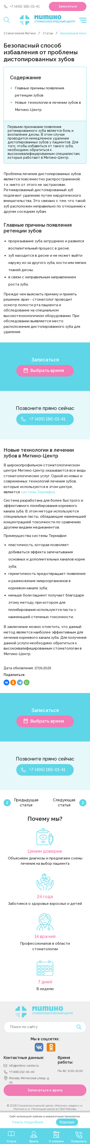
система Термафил (38, 492)
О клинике (56, 1141)
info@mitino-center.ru (24, 1065)
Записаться (67, 6)
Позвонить (79, 1141)
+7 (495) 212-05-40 (21, 1072)
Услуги (11, 1141)
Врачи (33, 1141)
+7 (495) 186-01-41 (24, 6)
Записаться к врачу (45, 1090)
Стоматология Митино (20, 33)
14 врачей (45, 936)
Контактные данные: (24, 1057)
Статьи (48, 33)
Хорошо (67, 1122)
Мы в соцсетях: (45, 1039)
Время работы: (65, 1060)
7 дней (45, 981)
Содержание (25, 77)
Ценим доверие (45, 851)
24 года (45, 896)
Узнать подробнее (27, 1122)
